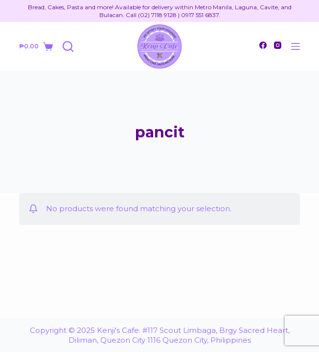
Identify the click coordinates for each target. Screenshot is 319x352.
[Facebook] (263, 45)
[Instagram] (277, 45)
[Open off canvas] (295, 46)
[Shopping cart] (35, 46)
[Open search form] (68, 46)
